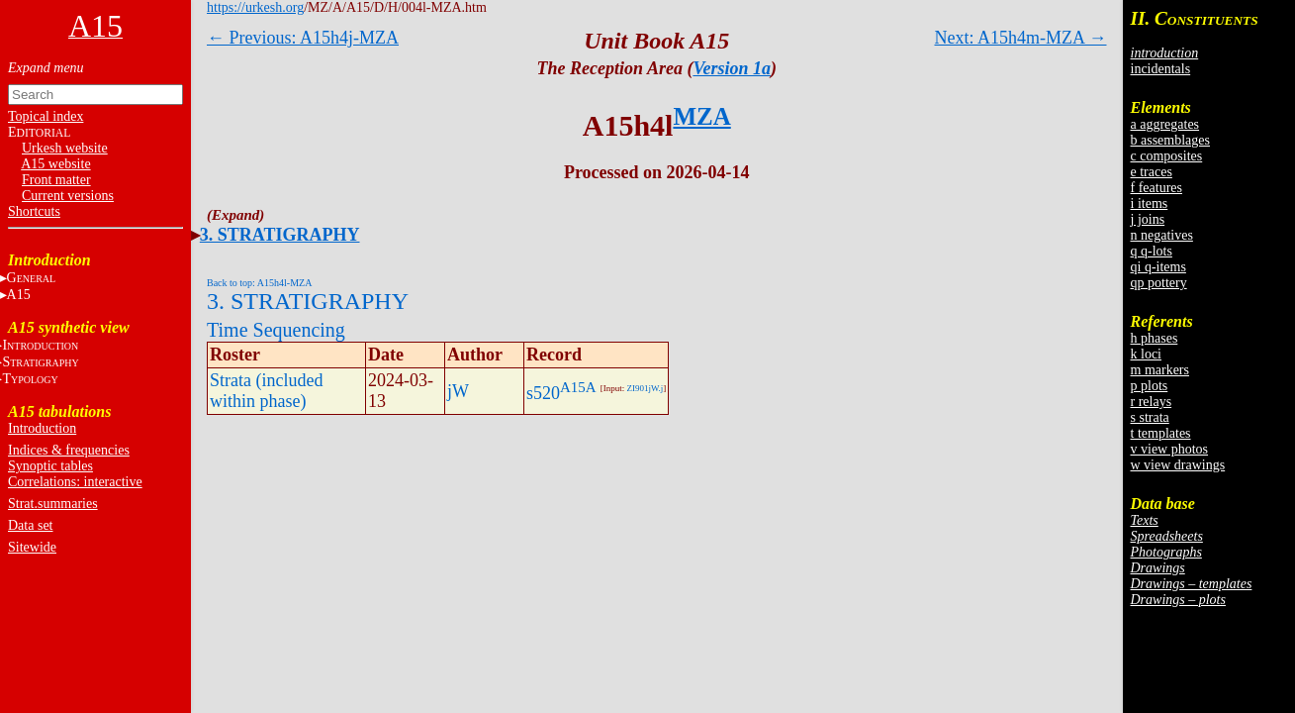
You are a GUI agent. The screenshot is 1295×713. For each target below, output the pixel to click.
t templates (1161, 433)
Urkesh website (65, 148)
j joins (1148, 219)
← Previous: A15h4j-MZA (303, 38)
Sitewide (32, 547)
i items (1149, 203)
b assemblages (1170, 140)
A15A (578, 387)
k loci (1146, 354)
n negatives (1162, 235)
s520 (543, 393)
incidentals (1161, 68)
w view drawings (1178, 465)
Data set (30, 525)
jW (458, 391)
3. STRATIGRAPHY (280, 235)
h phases (1154, 338)
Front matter (56, 179)
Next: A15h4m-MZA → (1021, 38)
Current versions (68, 195)
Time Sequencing (276, 330)
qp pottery (1159, 282)
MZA (701, 116)
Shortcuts (34, 211)
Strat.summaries (53, 503)
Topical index (45, 116)
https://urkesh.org (255, 7)
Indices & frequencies (69, 450)
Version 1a (732, 68)
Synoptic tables (50, 465)
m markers (1160, 369)
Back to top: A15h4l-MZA (259, 282)
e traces (1151, 171)
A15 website (55, 163)
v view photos (1170, 449)
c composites (1167, 156)
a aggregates (1165, 124)
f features (1156, 187)
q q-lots (1151, 251)
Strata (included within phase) (266, 390)
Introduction (42, 428)
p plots (1149, 385)
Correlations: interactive (75, 481)
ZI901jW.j (644, 388)
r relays (1151, 401)
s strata (1150, 417)
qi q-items (1158, 266)
